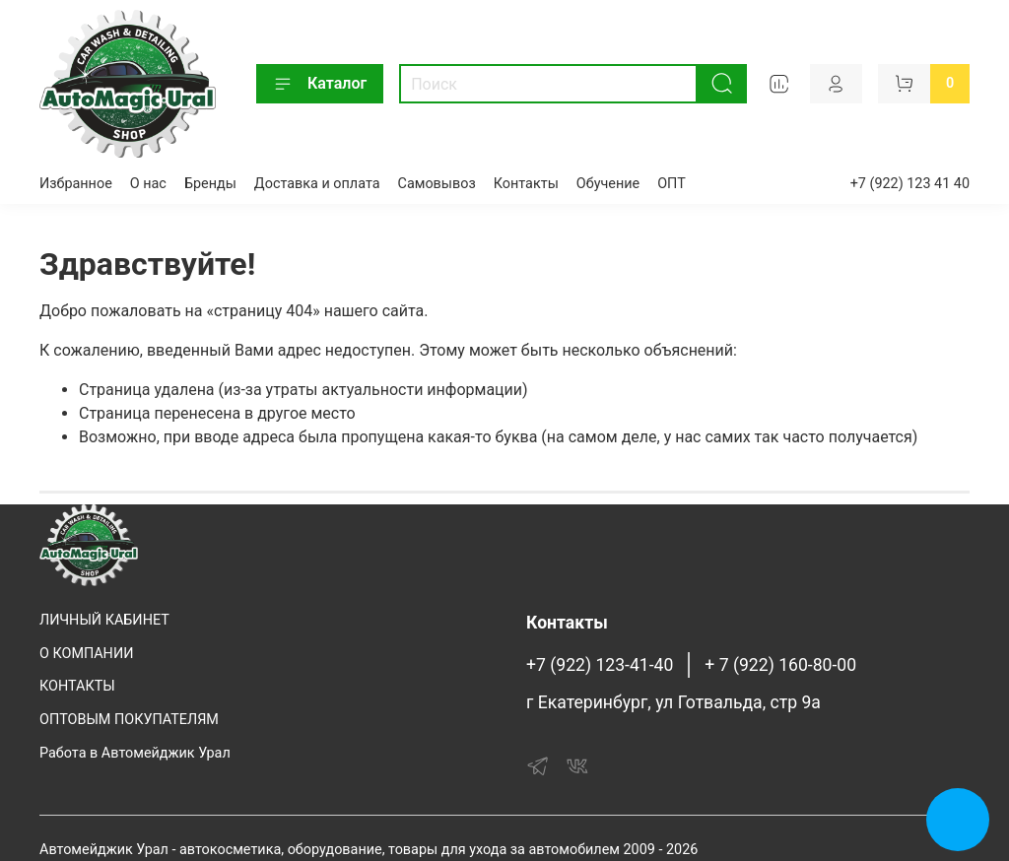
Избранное (75, 183)
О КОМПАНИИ (86, 653)
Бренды (210, 183)
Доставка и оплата (317, 183)
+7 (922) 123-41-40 (599, 665)
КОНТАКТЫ (77, 686)
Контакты (526, 183)
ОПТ (671, 183)
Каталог (320, 84)
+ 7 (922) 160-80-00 (780, 665)
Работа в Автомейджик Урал (135, 753)
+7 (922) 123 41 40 (910, 183)
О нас (148, 183)
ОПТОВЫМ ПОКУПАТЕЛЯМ (129, 719)
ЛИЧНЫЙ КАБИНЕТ (104, 620)
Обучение (607, 183)
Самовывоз (437, 183)
